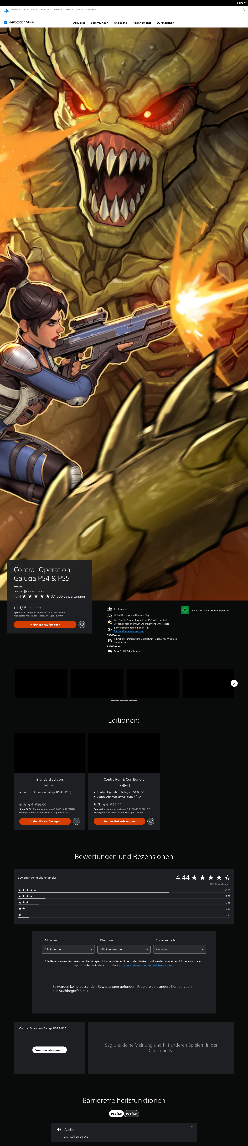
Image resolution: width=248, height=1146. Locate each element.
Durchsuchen (165, 19)
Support (90, 9)
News (68, 9)
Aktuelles (79, 19)
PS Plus (42, 9)
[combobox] (68, 946)
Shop (78, 9)
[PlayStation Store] (20, 18)
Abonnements (142, 19)
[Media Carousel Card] (41, 680)
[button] (129, 628)
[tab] (116, 1110)
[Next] (234, 680)
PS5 (24, 9)
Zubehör (55, 9)
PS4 (33, 9)
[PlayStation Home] (6, 9)
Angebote (120, 19)
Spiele (15, 9)
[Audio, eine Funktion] (124, 1129)
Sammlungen (99, 19)
